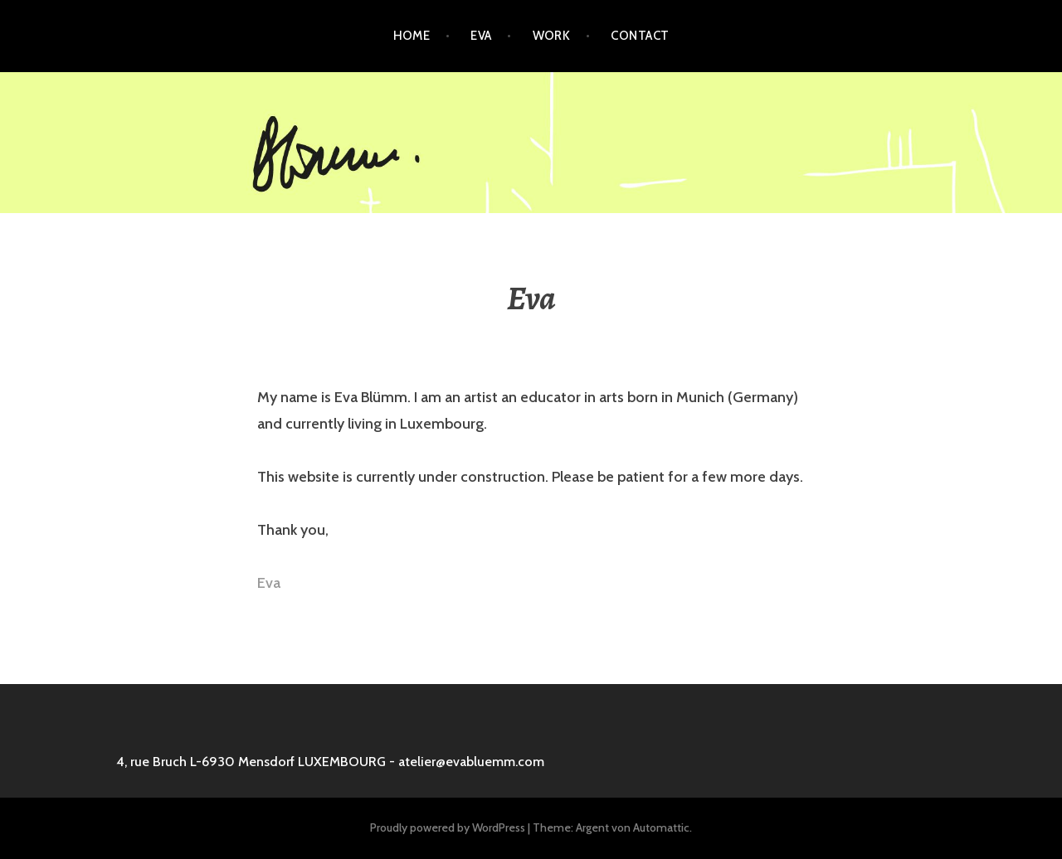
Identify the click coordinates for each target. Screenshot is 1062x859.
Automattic (661, 827)
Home (412, 35)
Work (552, 35)
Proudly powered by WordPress (447, 827)
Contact (640, 35)
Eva (480, 35)
